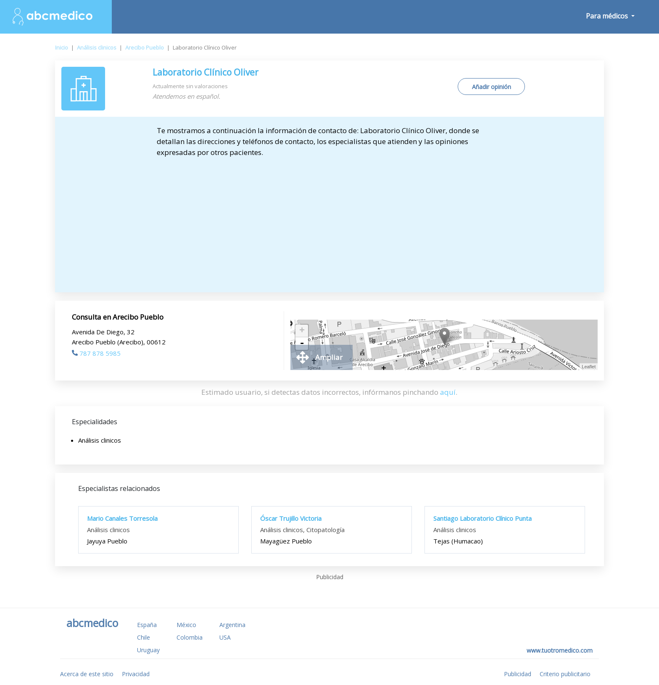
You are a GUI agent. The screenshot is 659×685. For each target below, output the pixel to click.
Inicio (61, 47)
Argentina (232, 625)
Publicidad (517, 674)
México (186, 625)
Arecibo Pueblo (144, 47)
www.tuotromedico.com (560, 650)
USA (225, 637)
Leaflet (589, 366)
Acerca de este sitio (86, 674)
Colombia (190, 637)
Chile (143, 637)
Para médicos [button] (608, 16)
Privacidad (136, 674)
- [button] (302, 343)
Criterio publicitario (565, 674)
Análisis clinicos (96, 47)
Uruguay (148, 650)
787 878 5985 (96, 353)
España (147, 625)
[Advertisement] (329, 221)
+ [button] (302, 331)
